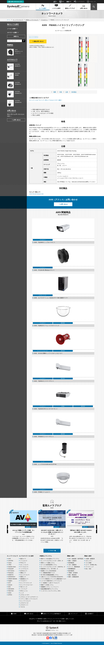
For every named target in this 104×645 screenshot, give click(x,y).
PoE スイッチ (23, 586)
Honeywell (11, 568)
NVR (68, 1)
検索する (16, 36)
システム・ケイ (91, 1)
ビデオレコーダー (24, 594)
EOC (9, 586)
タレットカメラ (24, 564)
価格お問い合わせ (38, 41)
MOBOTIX (11, 574)
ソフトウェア (23, 589)
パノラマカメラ (24, 568)
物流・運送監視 (72, 574)
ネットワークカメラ (79, 2)
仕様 (66, 92)
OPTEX (10, 594)
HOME (13, 613)
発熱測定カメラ (24, 578)
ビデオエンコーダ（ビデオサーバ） (29, 597)
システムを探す (56, 6)
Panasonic (11, 572)
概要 (55, 92)
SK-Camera (11, 570)
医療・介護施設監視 (73, 576)
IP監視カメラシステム (46, 556)
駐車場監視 (71, 562)
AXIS (9, 558)
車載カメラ (23, 572)
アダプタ (22, 607)
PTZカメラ (23, 562)
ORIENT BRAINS (12, 578)
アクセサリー (23, 580)
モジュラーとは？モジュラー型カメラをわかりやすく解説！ (45, 100)
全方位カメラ (23, 570)
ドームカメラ (23, 560)
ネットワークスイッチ (26, 582)
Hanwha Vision (12, 566)
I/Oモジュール (24, 590)
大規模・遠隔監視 (90, 558)
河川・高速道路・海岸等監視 (75, 558)
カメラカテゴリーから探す (26, 556)
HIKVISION (11, 589)
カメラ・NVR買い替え (91, 564)
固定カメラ (23, 558)
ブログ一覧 (52, 550)
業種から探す (70, 556)
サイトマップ (72, 613)
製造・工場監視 (72, 560)
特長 (60, 92)
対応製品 (73, 92)
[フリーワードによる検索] (14, 41)
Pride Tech (11, 590)
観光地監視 (71, 570)
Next (96, 529)
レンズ (22, 593)
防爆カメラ (23, 576)
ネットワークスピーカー (26, 585)
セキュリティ (88, 560)
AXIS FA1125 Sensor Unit (36, 194)
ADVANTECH (11, 576)
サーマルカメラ (24, 566)
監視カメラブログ (70, 6)
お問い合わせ (83, 6)
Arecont (10, 585)
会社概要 (89, 613)
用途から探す (88, 556)
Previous (7, 529)
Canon (10, 562)
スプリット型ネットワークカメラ (28, 598)
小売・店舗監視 (72, 564)
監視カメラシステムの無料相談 (51, 613)
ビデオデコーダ (24, 603)
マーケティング (89, 566)
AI (55, 1)
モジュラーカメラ (24, 574)
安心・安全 (88, 568)
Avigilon (10, 580)
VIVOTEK (10, 560)
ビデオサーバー (24, 605)
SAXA (9, 593)
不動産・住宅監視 (73, 572)
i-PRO (9, 564)
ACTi (9, 582)
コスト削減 (88, 562)
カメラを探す (42, 6)
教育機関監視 (71, 568)
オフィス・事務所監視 (74, 566)
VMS (61, 1)
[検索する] (23, 41)
